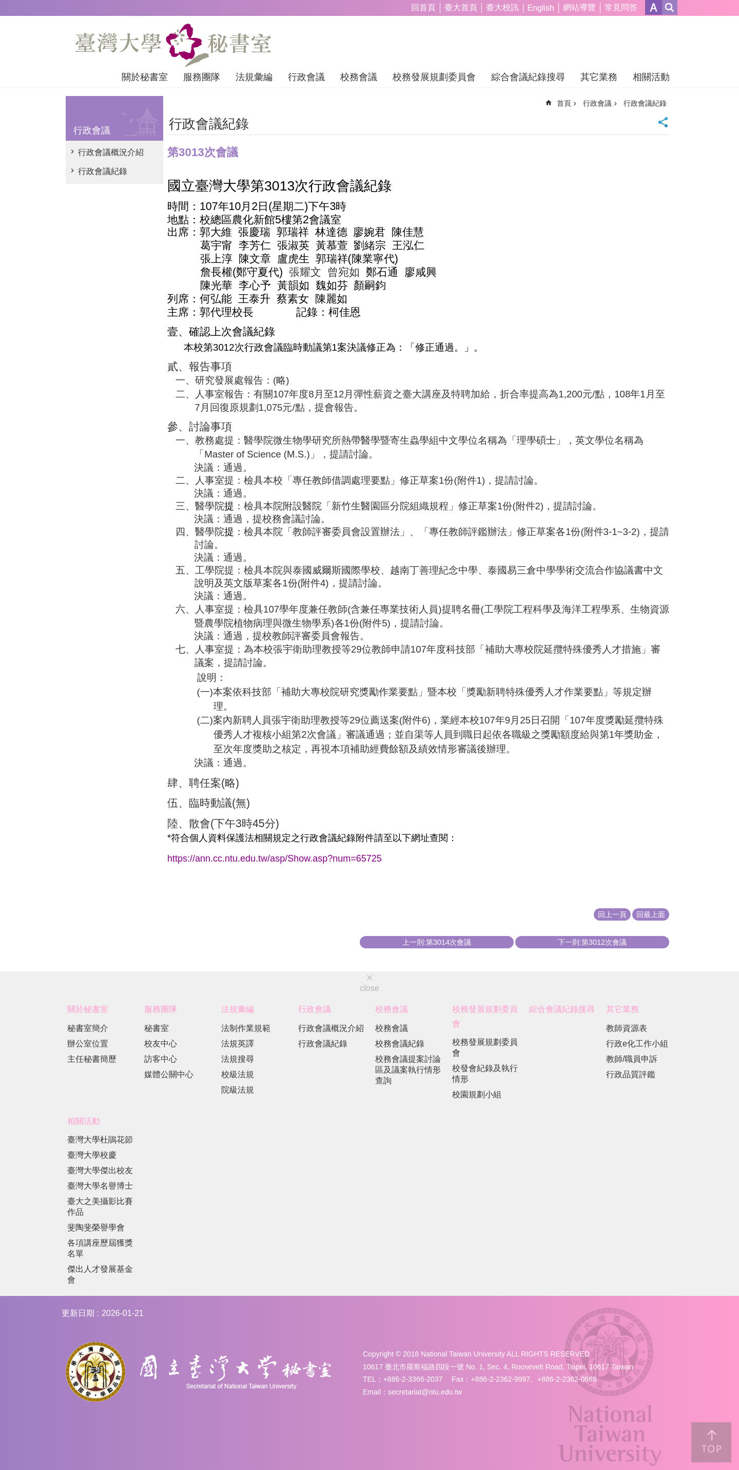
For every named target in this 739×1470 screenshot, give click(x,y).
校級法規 (237, 1074)
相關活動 (651, 77)
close (369, 988)
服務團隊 (201, 77)
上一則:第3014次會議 (436, 942)
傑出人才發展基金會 (100, 1274)
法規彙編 (254, 77)
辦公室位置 (87, 1043)
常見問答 (621, 7)
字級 (653, 7)
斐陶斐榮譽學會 (96, 1227)
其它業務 (598, 77)
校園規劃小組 (476, 1094)
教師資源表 (626, 1028)
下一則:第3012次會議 (592, 942)
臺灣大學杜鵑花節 (100, 1139)
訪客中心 (160, 1059)
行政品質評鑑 (630, 1074)
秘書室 (156, 1028)
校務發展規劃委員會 (434, 77)
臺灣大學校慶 (91, 1155)
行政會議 (306, 77)
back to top (711, 1442)
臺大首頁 (460, 7)
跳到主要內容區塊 (5, 5)
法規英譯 (237, 1043)
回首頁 (423, 7)
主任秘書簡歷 (91, 1059)
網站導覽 (579, 7)
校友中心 (160, 1043)
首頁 (564, 103)
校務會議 (358, 77)
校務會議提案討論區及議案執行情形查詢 (408, 1070)
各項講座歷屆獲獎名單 (100, 1248)
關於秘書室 (145, 77)
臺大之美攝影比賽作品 (100, 1206)
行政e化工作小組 (637, 1043)
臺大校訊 (502, 7)
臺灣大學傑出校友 (100, 1170)
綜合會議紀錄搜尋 (528, 77)
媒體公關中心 (168, 1074)
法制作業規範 (245, 1028)
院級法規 (237, 1089)
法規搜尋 (237, 1059)
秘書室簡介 (87, 1028)
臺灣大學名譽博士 (100, 1185)
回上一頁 (612, 914)
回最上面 (650, 914)
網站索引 (669, 7)
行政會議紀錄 (102, 171)
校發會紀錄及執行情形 (485, 1073)
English (541, 8)
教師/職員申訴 (631, 1059)
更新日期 (78, 1313)
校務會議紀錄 (399, 1043)
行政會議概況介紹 (111, 152)
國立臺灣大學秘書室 (173, 45)
